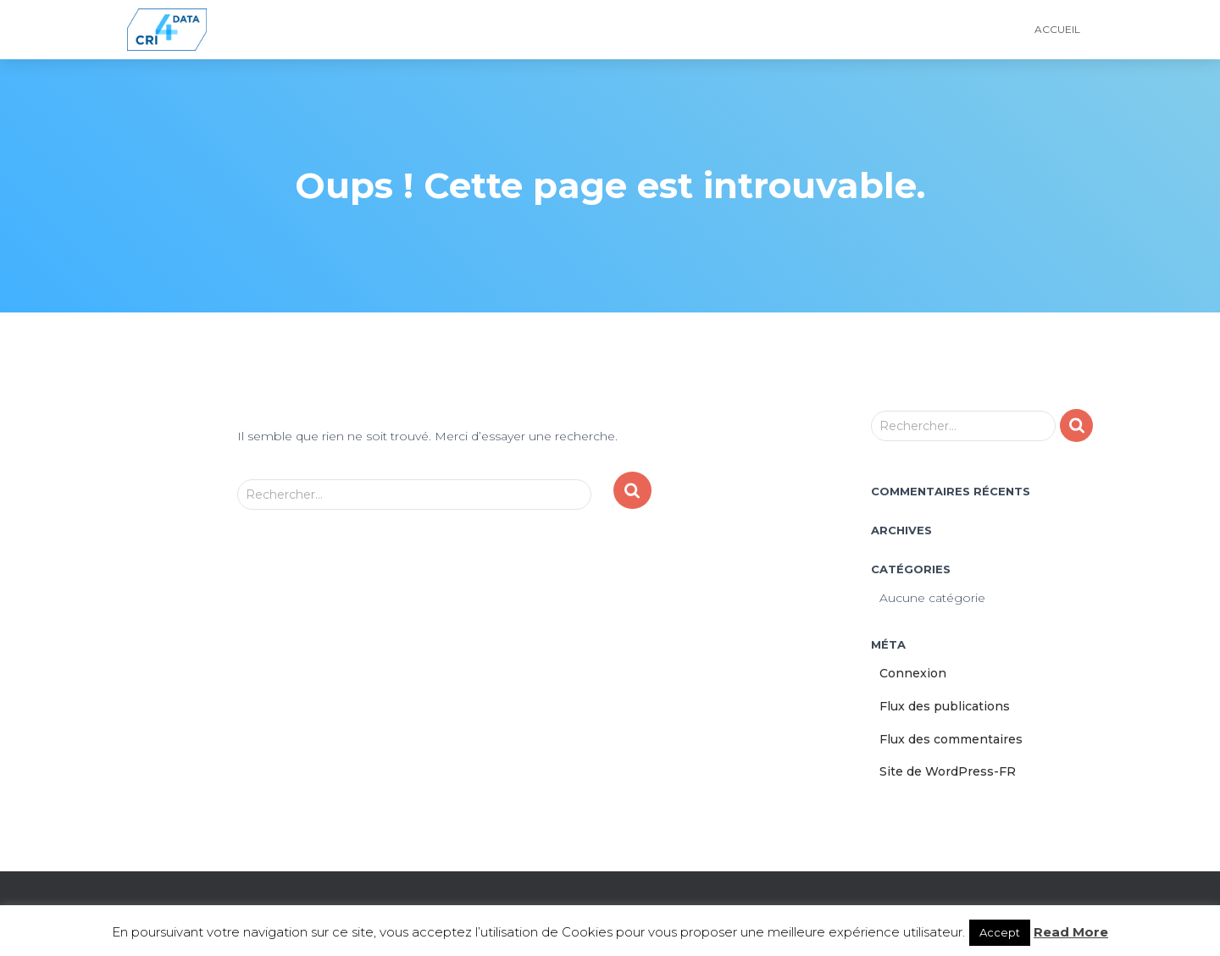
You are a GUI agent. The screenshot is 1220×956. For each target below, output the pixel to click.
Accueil (1057, 29)
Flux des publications (944, 706)
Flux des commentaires (951, 739)
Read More (1071, 932)
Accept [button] (999, 932)
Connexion (912, 673)
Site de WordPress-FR (947, 771)
